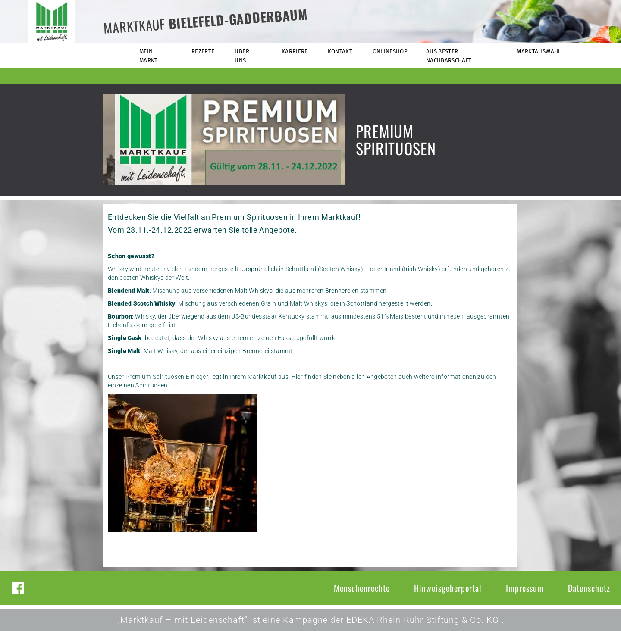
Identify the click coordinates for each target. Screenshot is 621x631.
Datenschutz (589, 587)
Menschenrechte (362, 587)
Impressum (525, 587)
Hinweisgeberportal (448, 587)
